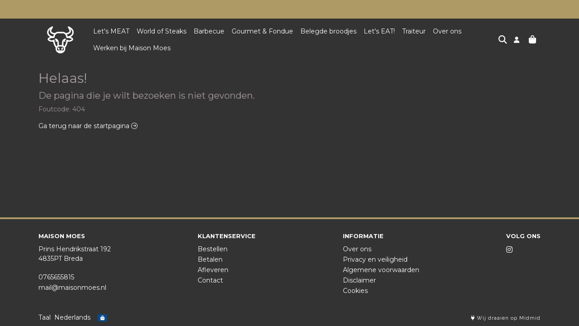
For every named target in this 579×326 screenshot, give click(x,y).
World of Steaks (161, 31)
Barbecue (209, 31)
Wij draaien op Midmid (506, 318)
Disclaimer (359, 280)
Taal (44, 317)
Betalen (210, 259)
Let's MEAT (111, 31)
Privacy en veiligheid (375, 259)
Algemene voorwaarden (381, 270)
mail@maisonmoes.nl (72, 287)
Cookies (355, 291)
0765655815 (56, 277)
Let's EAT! (379, 31)
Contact (210, 280)
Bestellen (213, 249)
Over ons (447, 31)
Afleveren (213, 270)
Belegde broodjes (328, 31)
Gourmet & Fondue (262, 31)
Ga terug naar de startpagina (88, 126)
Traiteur (414, 31)
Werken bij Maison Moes (132, 48)
